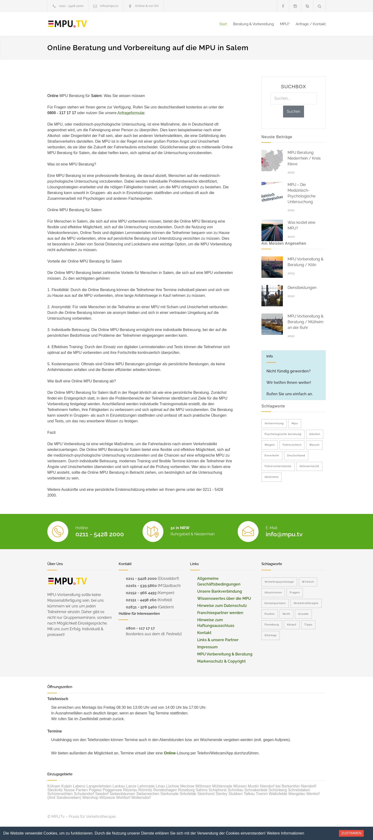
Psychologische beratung (283, 434)
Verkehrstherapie (306, 603)
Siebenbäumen (122, 794)
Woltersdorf (141, 798)
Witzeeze (107, 798)
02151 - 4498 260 (141, 600)
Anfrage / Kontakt (311, 24)
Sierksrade (169, 794)
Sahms (202, 790)
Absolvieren (273, 592)
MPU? (285, 24)
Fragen (295, 592)
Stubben (235, 794)
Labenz (79, 786)
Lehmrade (146, 786)
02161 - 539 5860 (141, 585)
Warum (314, 444)
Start (223, 24)
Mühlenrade (222, 786)
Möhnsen (203, 786)
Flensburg (272, 624)
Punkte (270, 613)
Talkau (249, 794)
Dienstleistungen (302, 287)
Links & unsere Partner (218, 640)
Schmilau (235, 790)
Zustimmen (351, 833)
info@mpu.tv (109, 6)
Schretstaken (299, 790)
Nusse (69, 790)
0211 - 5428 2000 (71, 6)
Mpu (295, 423)
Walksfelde (278, 794)
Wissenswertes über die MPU (224, 598)
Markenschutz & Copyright (221, 661)
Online (170, 753)
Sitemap (271, 635)
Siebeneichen (147, 794)
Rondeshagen (165, 790)
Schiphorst (218, 790)
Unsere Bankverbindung (219, 591)
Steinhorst (206, 794)
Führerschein (292, 444)
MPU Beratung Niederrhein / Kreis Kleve (304, 158)
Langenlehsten (99, 786)
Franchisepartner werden (220, 612)
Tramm (262, 794)
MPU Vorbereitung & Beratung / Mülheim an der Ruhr (306, 322)
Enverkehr (272, 455)
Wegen (270, 444)
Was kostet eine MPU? (301, 225)
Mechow (187, 786)
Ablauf (291, 624)
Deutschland (296, 455)
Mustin (253, 786)
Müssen (240, 786)
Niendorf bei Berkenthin (280, 786)
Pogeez (95, 790)
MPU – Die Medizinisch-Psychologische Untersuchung (301, 193)
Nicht (286, 613)
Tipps (308, 624)
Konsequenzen (275, 603)
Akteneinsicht (309, 466)
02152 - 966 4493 (141, 593)
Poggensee (112, 790)
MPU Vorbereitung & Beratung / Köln (306, 262)
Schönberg (278, 790)
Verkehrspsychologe (279, 581)
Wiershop (90, 798)
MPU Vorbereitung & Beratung (224, 654)
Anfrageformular (130, 113)
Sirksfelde (188, 794)
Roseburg (186, 790)
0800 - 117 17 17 (140, 628)
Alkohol (314, 434)
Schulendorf (84, 794)
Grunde (303, 613)
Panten (82, 790)
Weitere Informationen (285, 833)
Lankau (119, 786)
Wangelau (296, 794)
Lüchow (172, 786)
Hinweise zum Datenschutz (222, 605)
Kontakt (204, 632)
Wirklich (308, 581)
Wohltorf (123, 798)
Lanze (131, 786)
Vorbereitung (274, 423)
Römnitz (145, 790)
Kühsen (53, 786)
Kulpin (66, 786)
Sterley (221, 794)
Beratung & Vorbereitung (253, 24)
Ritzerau (130, 790)
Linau (160, 786)
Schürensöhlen (60, 794)
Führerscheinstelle (278, 466)
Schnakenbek (255, 790)
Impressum (207, 647)
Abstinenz (272, 477)
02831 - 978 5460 (141, 607)
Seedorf (101, 794)
